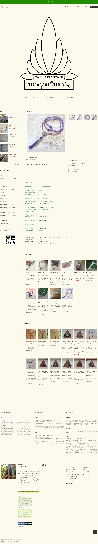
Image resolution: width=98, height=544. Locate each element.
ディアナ (12, 154)
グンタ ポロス (12, 115)
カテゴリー (36, 97)
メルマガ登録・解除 (49, 97)
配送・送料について (71, 469)
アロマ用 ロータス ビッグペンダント (79, 273)
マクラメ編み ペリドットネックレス (55, 342)
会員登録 (78, 6)
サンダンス (64, 272)
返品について (69, 471)
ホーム (26, 97)
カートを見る (86, 471)
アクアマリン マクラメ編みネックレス (31, 372)
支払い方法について (71, 467)
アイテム (93, 6)
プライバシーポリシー (71, 476)
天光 (63, 301)
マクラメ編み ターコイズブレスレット (55, 372)
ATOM (70, 483)
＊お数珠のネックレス (9, 105)
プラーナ (12, 134)
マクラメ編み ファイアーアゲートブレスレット (79, 373)
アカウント (69, 6)
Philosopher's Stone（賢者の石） (43, 302)
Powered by (9, 541)
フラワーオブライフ (14, 125)
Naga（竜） (88, 272)
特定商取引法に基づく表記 (72, 474)
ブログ (60, 97)
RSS (67, 483)
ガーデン (41, 273)
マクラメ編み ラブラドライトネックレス (31, 342)
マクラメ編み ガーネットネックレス (43, 342)
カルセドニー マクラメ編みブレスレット (67, 342)
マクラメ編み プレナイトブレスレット (67, 372)
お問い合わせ (70, 97)
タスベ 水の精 (53, 301)
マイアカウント (86, 465)
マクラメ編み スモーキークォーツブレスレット (43, 373)
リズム (27, 301)
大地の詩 (27, 272)
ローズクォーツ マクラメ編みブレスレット (79, 343)
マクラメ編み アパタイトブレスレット (91, 372)
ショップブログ (70, 481)
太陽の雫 (12, 144)
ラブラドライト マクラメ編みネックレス (91, 342)
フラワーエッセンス (55, 273)
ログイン (86, 6)
